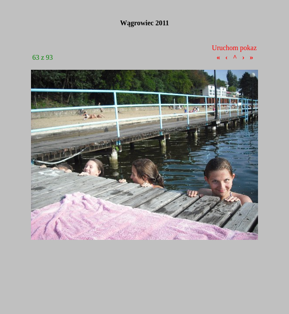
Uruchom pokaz (234, 47)
